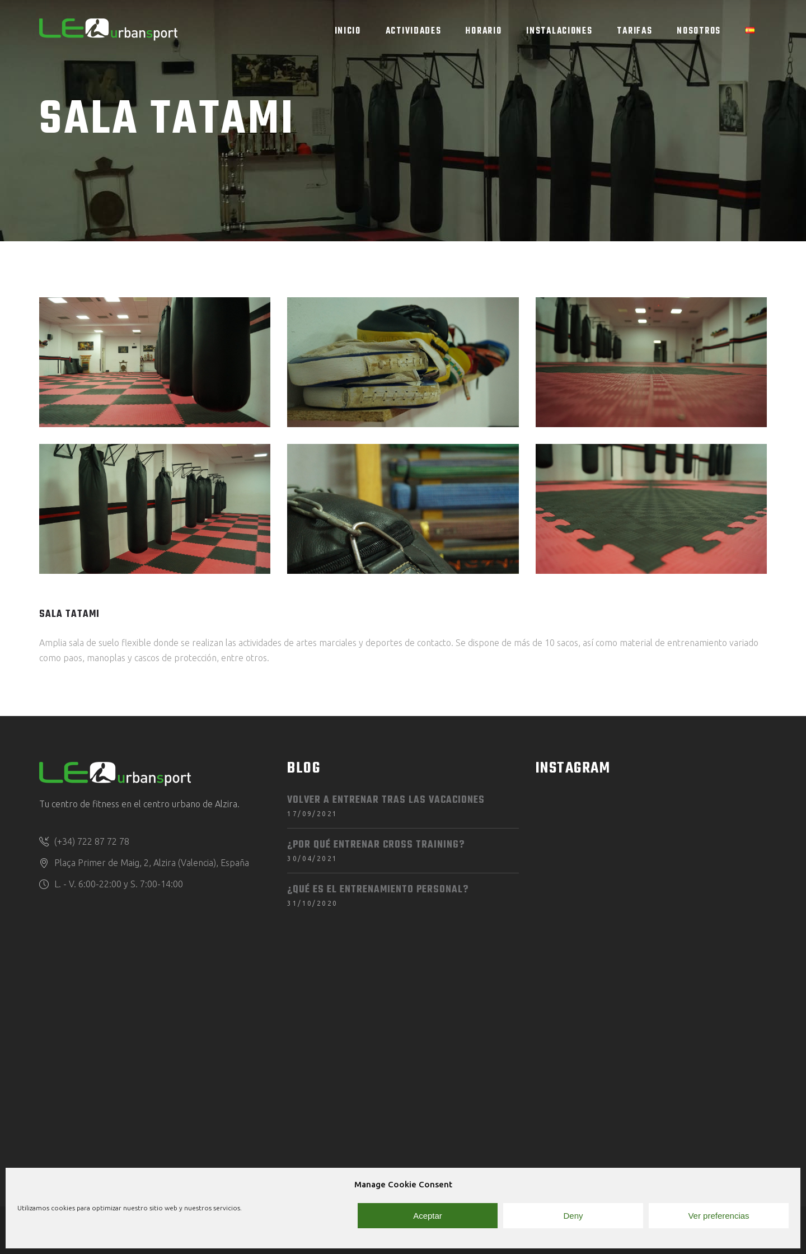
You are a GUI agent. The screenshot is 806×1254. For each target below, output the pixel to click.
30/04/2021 (312, 858)
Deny (573, 1215)
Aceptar (427, 1215)
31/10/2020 (312, 903)
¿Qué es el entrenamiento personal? (377, 890)
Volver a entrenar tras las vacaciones (386, 800)
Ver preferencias (718, 1215)
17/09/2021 (312, 813)
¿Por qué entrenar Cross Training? (376, 845)
